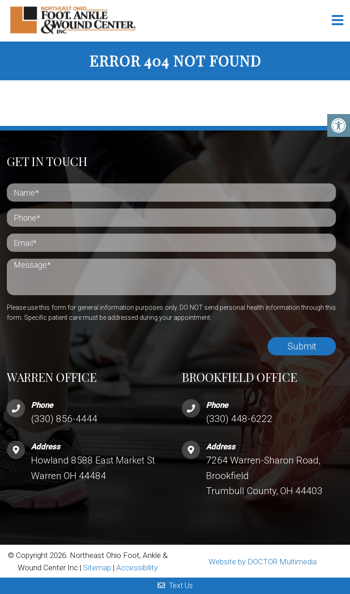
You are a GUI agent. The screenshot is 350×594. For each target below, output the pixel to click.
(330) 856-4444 (64, 418)
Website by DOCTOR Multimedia (263, 561)
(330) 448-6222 (239, 418)
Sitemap (97, 567)
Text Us (175, 585)
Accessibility (137, 567)
